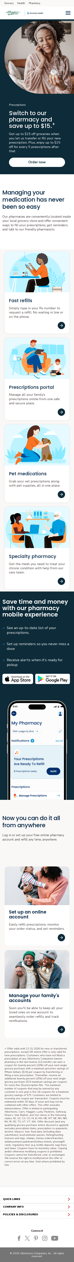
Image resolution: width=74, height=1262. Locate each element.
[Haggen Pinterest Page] (36, 1238)
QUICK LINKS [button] (37, 1199)
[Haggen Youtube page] (55, 1238)
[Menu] (68, 12)
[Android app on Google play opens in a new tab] (52, 679)
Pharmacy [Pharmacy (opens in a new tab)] (34, 3)
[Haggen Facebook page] (19, 1238)
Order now (37, 162)
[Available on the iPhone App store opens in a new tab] (17, 679)
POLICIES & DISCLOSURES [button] (37, 1215)
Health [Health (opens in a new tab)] (21, 3)
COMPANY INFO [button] (37, 1207)
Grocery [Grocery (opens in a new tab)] (9, 3)
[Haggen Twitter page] (28, 1238)
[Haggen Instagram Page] (45, 1238)
